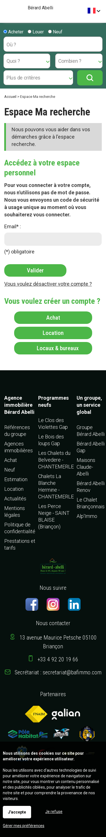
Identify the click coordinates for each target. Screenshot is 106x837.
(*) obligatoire (19, 252)
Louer (36, 32)
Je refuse (53, 811)
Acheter (13, 32)
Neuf (55, 32)
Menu (6, 8)
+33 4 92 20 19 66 (58, 659)
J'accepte (17, 812)
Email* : (12, 226)
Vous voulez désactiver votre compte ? (48, 284)
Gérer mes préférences (23, 825)
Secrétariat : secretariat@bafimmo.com (58, 672)
